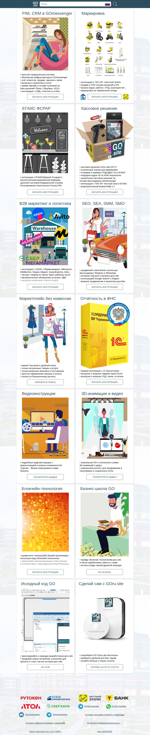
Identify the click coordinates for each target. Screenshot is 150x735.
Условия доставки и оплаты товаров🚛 (105, 714)
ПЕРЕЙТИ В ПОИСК (45, 382)
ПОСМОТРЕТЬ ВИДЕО (45, 477)
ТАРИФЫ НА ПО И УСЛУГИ (105, 667)
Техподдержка (32, 714)
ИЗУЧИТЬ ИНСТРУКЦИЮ (45, 97)
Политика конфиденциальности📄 (104, 723)
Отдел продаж (91, 706)
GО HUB (45, 667)
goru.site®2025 (104, 731)
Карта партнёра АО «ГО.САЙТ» (45, 731)
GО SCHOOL (104, 572)
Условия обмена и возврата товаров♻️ (45, 723)
